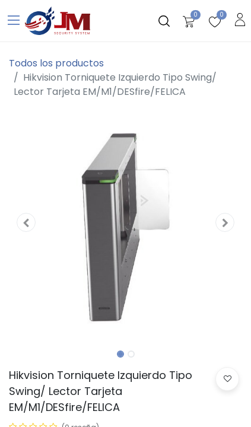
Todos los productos (56, 63)
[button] (26, 222)
